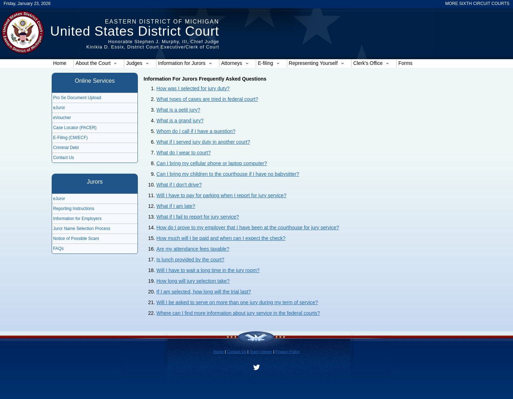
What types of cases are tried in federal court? (207, 99)
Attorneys (235, 63)
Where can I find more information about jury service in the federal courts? (238, 313)
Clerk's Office (371, 63)
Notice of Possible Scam (76, 238)
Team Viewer (260, 351)
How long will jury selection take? (192, 281)
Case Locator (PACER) (75, 127)
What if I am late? (175, 206)
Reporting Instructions (73, 208)
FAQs (58, 248)
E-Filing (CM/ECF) (70, 137)
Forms (405, 63)
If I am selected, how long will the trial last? (203, 292)
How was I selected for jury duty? (192, 88)
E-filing (269, 63)
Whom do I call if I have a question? (195, 131)
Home (59, 63)
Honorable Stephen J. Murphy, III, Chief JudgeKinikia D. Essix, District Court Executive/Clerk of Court (152, 44)
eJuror (59, 107)
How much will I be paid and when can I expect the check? (221, 238)
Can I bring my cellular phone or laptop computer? (211, 163)
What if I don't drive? (179, 185)
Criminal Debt (66, 147)
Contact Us (63, 157)
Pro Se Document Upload (77, 97)
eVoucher (62, 117)
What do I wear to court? (183, 152)
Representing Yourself (316, 63)
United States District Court (134, 31)
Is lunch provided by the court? (190, 259)
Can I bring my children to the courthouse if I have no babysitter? (227, 174)
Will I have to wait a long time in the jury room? (207, 270)
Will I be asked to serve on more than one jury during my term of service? (237, 302)
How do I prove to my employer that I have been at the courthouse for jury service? (247, 227)
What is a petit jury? (178, 110)
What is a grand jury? (179, 120)
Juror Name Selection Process (81, 228)
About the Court (96, 63)
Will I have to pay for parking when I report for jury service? (221, 195)
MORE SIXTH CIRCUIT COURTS (477, 3)
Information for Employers (77, 218)
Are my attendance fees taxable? (192, 249)
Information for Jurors (185, 63)
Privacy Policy (287, 351)
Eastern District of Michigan (162, 22)
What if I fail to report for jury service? (197, 217)
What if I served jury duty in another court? (203, 142)
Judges (137, 63)
